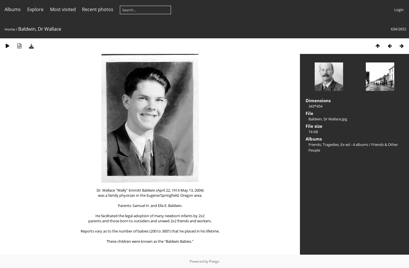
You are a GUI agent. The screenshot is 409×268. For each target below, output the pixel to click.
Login (399, 9)
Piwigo (214, 261)
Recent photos (97, 9)
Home (10, 29)
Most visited (63, 9)
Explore (35, 9)
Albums (13, 9)
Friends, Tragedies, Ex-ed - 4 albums (338, 144)
